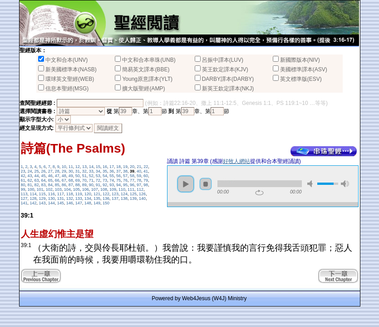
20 (132, 166)
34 (98, 171)
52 (91, 175)
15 (98, 166)
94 (118, 185)
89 (84, 185)
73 (105, 180)
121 (97, 194)
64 (43, 180)
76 (125, 180)
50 (77, 175)
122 (106, 194)
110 (121, 189)
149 (97, 203)
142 (33, 203)
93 (111, 185)
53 (98, 175)
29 (64, 171)
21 (139, 166)
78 (139, 180)
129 (42, 198)
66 (57, 180)
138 (124, 198)
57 (125, 175)
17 (111, 166)
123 (115, 194)
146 (69, 203)
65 (50, 180)
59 (139, 175)
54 (105, 175)
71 (91, 180)
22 (145, 166)
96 (132, 185)
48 (64, 175)
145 (60, 203)
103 (58, 189)
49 (71, 175)
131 (60, 198)
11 (71, 166)
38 (125, 171)
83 (43, 185)
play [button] (186, 184)
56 (118, 175)
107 (94, 189)
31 (77, 171)
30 (71, 171)
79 (145, 180)
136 (106, 198)
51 (84, 175)
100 (31, 189)
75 (118, 180)
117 (60, 194)
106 (85, 189)
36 (111, 171)
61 (23, 180)
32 (84, 171)
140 (142, 198)
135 (97, 198)
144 (51, 203)
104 (67, 189)
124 (124, 194)
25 (36, 171)
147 (78, 203)
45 (43, 175)
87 (71, 185)
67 (64, 180)
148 (87, 203)
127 (24, 198)
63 (36, 180)
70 (84, 180)
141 (24, 203)
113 (24, 194)
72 (98, 180)
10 (64, 166)
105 (76, 189)
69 (77, 180)
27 (50, 171)
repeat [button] (259, 192)
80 (23, 185)
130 (51, 198)
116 (51, 194)
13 (84, 166)
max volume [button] (345, 183)
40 (139, 171)
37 (118, 171)
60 (145, 175)
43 (30, 175)
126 (142, 194)
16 (105, 166)
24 (30, 171)
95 (125, 185)
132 (69, 198)
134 (87, 198)
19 (125, 166)
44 (36, 175)
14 (91, 166)
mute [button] (311, 183)
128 (33, 198)
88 (77, 185)
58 (132, 175)
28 (57, 171)
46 (50, 175)
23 (23, 171)
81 (30, 185)
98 (145, 185)
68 (71, 180)
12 (77, 166)
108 (103, 189)
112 (140, 189)
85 (57, 185)
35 (105, 171)
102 (49, 189)
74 (111, 180)
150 (106, 203)
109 (112, 189)
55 (111, 175)
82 (36, 185)
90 (91, 185)
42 (23, 175)
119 (78, 194)
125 (133, 194)
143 (42, 203)
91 (98, 185)
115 (42, 194)
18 (118, 166)
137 (115, 198)
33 (91, 171)
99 (23, 189)
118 (69, 194)
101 (40, 189)
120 (87, 194)
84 (50, 185)
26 (43, 171)
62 (30, 180)
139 (133, 198)
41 (145, 171)
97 (139, 185)
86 (64, 185)
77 (132, 180)
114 (33, 194)
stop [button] (205, 184)
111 (131, 189)
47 (57, 175)
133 (78, 198)
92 (105, 185)
